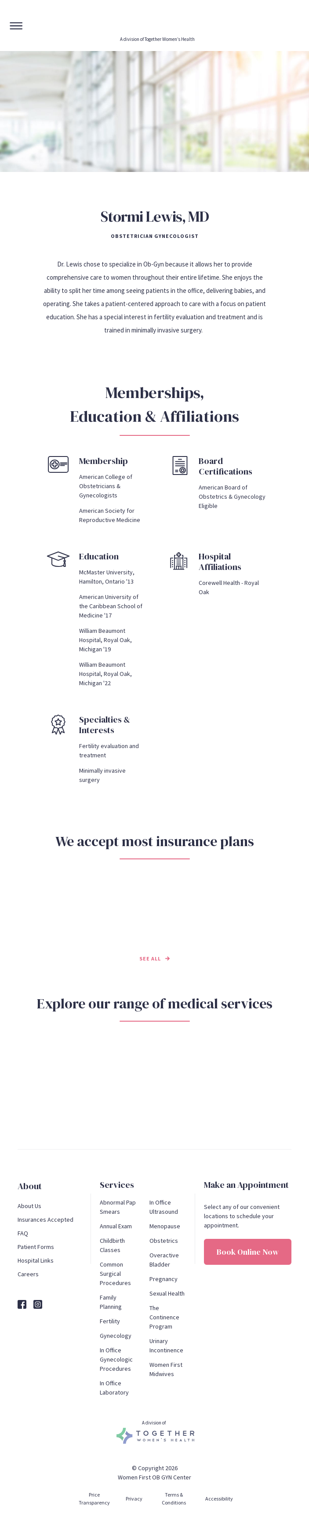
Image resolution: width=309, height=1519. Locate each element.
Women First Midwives (166, 1369)
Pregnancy (163, 1279)
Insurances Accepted (45, 1219)
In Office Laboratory (114, 1387)
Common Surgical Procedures (115, 1273)
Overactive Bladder (164, 1259)
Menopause (164, 1226)
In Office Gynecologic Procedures (117, 1359)
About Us (29, 1206)
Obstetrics (163, 1241)
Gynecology (115, 1336)
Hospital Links (36, 1260)
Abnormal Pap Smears (118, 1207)
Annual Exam (116, 1226)
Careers (28, 1274)
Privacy (134, 1498)
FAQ (23, 1233)
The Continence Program (165, 1317)
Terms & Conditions (174, 1498)
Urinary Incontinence (166, 1345)
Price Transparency (94, 1498)
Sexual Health (167, 1293)
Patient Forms (36, 1247)
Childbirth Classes (113, 1245)
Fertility (110, 1321)
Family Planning (111, 1302)
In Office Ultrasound (163, 1207)
